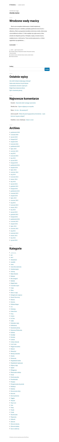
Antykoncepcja (15, 269)
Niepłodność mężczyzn (17, 363)
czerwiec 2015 (14, 151)
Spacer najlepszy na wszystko (26, 106)
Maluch (13, 349)
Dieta (12, 290)
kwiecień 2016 (14, 144)
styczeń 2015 (14, 160)
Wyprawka (13, 417)
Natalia (12, 356)
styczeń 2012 (14, 240)
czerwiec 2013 (14, 200)
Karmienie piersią (15, 328)
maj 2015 (13, 153)
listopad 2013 (14, 188)
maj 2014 (13, 174)
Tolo (12, 405)
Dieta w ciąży (14, 292)
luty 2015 (13, 158)
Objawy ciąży (14, 365)
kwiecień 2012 (14, 233)
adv (12, 255)
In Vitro (13, 318)
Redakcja (13, 386)
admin (12, 49)
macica (25, 54)
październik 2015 (15, 146)
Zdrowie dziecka (15, 424)
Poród (12, 375)
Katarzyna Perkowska (16, 330)
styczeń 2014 (14, 184)
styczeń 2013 (14, 212)
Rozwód (13, 393)
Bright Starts (14, 283)
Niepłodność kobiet (22, 51)
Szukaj (11, 66)
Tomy (12, 407)
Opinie (12, 368)
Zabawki (13, 419)
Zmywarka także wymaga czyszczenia (26, 103)
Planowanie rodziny (31, 51)
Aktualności (14, 260)
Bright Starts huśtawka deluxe (17, 88)
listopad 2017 (14, 139)
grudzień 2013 (14, 186)
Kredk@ (13, 335)
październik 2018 (15, 132)
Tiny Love (13, 403)
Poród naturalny (15, 377)
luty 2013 (13, 210)
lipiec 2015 (13, 149)
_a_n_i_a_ (13, 253)
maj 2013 (13, 203)
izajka (12, 321)
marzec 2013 (14, 207)
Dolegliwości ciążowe (16, 295)
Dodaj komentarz (14, 56)
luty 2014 (13, 181)
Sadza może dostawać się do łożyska (18, 83)
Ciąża (12, 288)
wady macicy (30, 54)
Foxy (12, 314)
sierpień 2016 (14, 142)
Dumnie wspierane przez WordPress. (21, 437)
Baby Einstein (14, 274)
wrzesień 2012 (14, 221)
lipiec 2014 (13, 170)
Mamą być (13, 351)
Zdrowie (13, 422)
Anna (12, 264)
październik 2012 (15, 219)
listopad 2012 (14, 217)
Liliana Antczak (15, 342)
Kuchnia (13, 337)
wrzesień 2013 (14, 193)
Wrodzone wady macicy (24, 21)
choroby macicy (21, 54)
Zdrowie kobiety (12, 53)
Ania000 (12, 51)
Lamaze (13, 339)
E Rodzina (12, 5)
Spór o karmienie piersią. (15, 90)
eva (12, 307)
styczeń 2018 (14, 137)
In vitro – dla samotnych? (21, 110)
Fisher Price (14, 311)
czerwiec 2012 (14, 228)
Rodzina (13, 389)
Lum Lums (13, 344)
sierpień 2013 (14, 195)
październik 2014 (15, 165)
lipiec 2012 (13, 226)
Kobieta (16, 51)
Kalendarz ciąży (15, 323)
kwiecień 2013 (14, 205)
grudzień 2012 (14, 214)
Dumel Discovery (15, 297)
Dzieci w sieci (30, 120)
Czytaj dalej (13, 45)
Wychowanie (14, 414)
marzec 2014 (14, 179)
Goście (12, 316)
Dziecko (13, 302)
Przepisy (13, 382)
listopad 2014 (14, 163)
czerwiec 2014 (14, 172)
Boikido (13, 281)
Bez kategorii (14, 278)
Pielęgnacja (14, 370)
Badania (13, 276)
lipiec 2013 (13, 198)
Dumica (13, 299)
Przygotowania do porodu (17, 384)
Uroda (12, 412)
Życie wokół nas (15, 429)
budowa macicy (14, 54)
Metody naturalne (15, 353)
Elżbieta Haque (15, 304)
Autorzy (13, 271)
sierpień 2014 (14, 167)
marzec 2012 (14, 235)
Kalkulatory (14, 325)
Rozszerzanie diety (15, 391)
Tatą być (13, 400)
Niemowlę (13, 358)
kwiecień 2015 (14, 156)
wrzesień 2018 (14, 134)
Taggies (13, 398)
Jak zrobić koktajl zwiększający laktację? (20, 81)
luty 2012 (13, 238)
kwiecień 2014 (14, 177)
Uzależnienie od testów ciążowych (18, 86)
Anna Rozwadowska (16, 267)
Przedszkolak (14, 379)
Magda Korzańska (15, 346)
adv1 (12, 257)
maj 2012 (13, 231)
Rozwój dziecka (15, 396)
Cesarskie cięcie (15, 285)
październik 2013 (15, 191)
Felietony (13, 309)
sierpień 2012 (14, 224)
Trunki (12, 410)
